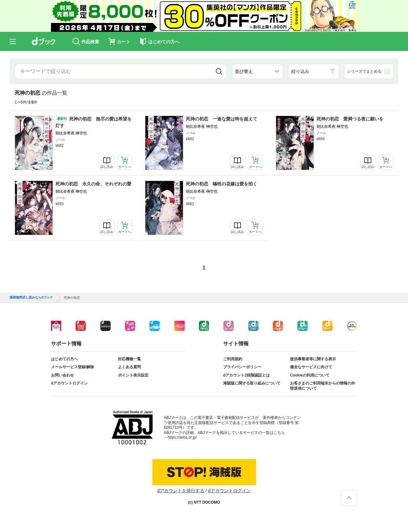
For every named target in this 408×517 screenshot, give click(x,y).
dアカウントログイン (69, 383)
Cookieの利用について (310, 375)
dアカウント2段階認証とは (246, 375)
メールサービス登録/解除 (72, 367)
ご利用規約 (232, 359)
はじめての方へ (64, 359)
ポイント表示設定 (133, 375)
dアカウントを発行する (180, 490)
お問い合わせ (62, 375)
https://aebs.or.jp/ (182, 437)
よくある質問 (129, 367)
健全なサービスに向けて (311, 367)
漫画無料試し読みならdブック (31, 297)
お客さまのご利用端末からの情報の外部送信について (322, 386)
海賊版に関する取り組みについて (251, 383)
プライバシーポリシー (242, 367)
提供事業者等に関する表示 (313, 359)
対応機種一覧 (129, 359)
